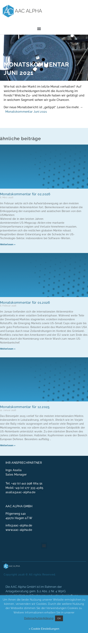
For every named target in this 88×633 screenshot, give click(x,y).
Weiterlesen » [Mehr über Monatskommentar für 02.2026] (7, 244)
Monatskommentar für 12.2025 (25, 407)
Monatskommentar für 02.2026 (25, 194)
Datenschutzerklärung (38, 618)
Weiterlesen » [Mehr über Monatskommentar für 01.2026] (7, 349)
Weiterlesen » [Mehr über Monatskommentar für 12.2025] (7, 445)
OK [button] (59, 618)
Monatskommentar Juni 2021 (26, 111)
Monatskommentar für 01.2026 (25, 302)
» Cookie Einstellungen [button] (44, 628)
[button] (39, 29)
